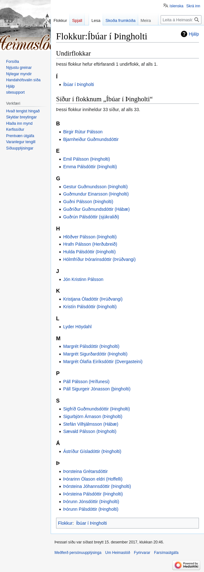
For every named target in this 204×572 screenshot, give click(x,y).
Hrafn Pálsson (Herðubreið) (90, 244)
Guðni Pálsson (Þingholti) (88, 201)
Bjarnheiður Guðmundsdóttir (90, 139)
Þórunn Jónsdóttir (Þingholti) (91, 501)
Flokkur (65, 523)
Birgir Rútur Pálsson (83, 131)
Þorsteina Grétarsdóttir (85, 471)
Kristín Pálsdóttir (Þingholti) (90, 306)
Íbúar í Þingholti (78, 84)
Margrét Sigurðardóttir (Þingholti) (95, 353)
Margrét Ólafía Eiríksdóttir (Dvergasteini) (103, 361)
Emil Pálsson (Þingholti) (86, 159)
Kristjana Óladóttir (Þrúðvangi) (93, 299)
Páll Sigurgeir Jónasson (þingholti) (96, 388)
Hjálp (194, 34)
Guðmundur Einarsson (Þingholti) (96, 193)
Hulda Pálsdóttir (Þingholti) (89, 251)
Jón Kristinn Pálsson (83, 279)
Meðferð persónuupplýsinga (77, 552)
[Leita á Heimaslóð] (181, 19)
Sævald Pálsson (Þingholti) (89, 431)
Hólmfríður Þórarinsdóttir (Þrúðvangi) (99, 259)
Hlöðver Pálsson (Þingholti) (90, 236)
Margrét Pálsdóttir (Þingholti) (91, 346)
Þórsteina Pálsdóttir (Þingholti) (93, 493)
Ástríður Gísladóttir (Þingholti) (92, 451)
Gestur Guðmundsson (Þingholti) (95, 186)
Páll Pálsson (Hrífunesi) (86, 381)
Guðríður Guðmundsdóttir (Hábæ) (96, 209)
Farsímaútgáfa (166, 552)
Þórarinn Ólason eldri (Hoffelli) (92, 479)
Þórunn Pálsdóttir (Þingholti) (90, 509)
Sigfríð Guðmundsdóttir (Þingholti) (96, 408)
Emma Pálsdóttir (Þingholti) (90, 166)
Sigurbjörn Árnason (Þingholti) (92, 416)
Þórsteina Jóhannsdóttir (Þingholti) (97, 486)
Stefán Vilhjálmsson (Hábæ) (90, 424)
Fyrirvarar (142, 552)
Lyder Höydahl (77, 326)
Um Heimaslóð (117, 552)
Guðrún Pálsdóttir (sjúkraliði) (91, 216)
